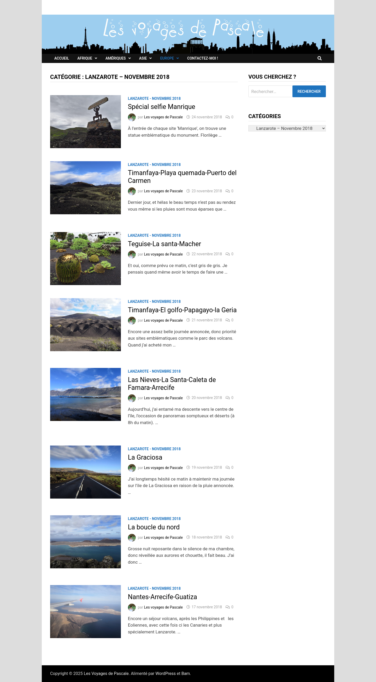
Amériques (115, 58)
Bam (185, 673)
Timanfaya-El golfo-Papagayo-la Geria (182, 310)
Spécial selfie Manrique (161, 107)
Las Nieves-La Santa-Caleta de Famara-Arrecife (172, 383)
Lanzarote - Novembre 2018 (154, 98)
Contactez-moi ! (202, 58)
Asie (143, 58)
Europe (167, 58)
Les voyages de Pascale (163, 117)
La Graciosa (145, 457)
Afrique (84, 58)
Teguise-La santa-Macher (164, 244)
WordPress (165, 673)
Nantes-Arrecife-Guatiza (162, 597)
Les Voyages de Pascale (106, 673)
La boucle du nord (154, 527)
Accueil (61, 58)
